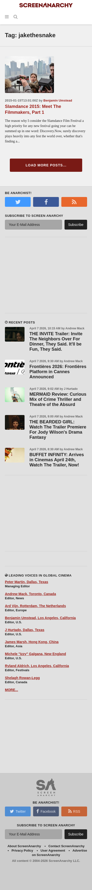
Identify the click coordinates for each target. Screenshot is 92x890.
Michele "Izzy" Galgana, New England (35, 654)
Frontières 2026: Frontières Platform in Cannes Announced (57, 371)
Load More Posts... (46, 165)
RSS (74, 811)
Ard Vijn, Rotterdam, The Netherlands (35, 606)
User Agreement (52, 850)
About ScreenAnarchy (24, 846)
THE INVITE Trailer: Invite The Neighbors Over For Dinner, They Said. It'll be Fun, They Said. (55, 341)
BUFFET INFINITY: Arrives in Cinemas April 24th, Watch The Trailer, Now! (56, 459)
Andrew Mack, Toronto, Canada (30, 594)
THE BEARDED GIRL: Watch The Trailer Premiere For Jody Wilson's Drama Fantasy (57, 429)
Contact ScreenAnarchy (66, 846)
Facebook (45, 811)
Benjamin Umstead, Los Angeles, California (40, 618)
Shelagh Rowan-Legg (22, 678)
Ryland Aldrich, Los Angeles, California (37, 666)
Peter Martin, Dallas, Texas (26, 582)
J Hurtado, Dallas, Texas (24, 630)
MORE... (11, 690)
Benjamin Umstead (57, 100)
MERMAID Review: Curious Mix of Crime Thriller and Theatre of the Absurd (57, 399)
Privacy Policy (22, 850)
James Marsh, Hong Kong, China (32, 642)
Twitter (18, 811)
